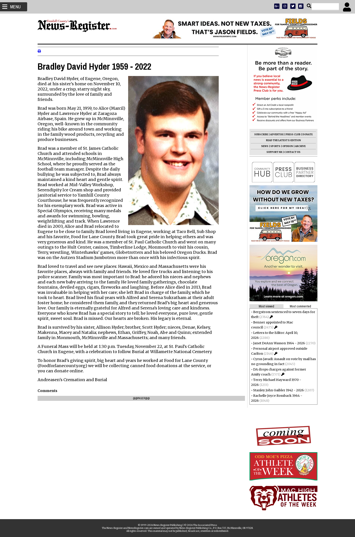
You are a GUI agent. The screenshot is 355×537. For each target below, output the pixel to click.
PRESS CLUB (291, 134)
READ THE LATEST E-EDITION (281, 140)
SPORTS (273, 146)
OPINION (286, 146)
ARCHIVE (298, 146)
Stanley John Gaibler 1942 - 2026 (276, 390)
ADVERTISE (275, 134)
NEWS (262, 146)
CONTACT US (290, 152)
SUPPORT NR (272, 152)
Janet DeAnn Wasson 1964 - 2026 (277, 343)
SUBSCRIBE (259, 134)
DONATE (306, 134)
